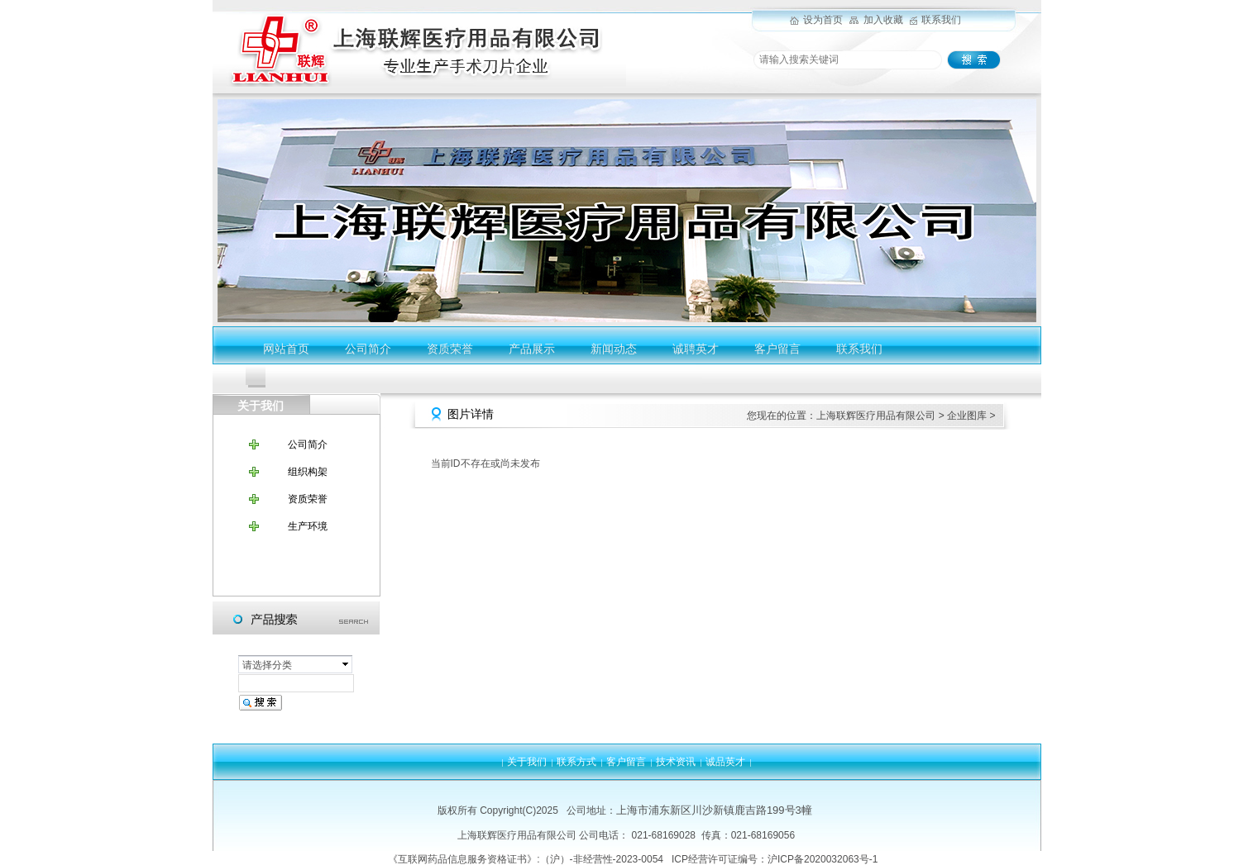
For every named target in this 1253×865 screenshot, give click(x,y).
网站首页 (286, 348)
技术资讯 (676, 762)
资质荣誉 (450, 348)
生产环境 (308, 526)
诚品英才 (725, 762)
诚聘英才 (695, 348)
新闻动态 (614, 348)
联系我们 (941, 20)
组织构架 (308, 472)
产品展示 (532, 348)
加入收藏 (883, 20)
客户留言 (777, 348)
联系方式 (576, 762)
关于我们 (527, 762)
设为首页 (823, 20)
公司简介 (368, 348)
